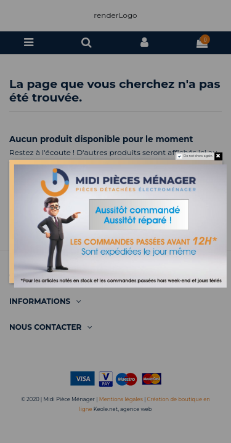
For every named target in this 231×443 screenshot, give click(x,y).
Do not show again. (198, 156)
